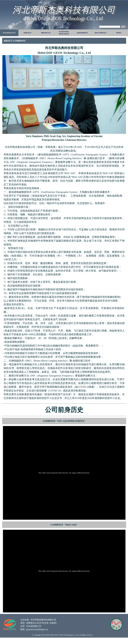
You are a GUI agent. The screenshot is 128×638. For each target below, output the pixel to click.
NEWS (118, 33)
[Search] (109, 26)
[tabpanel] (64, 41)
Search (123, 26)
